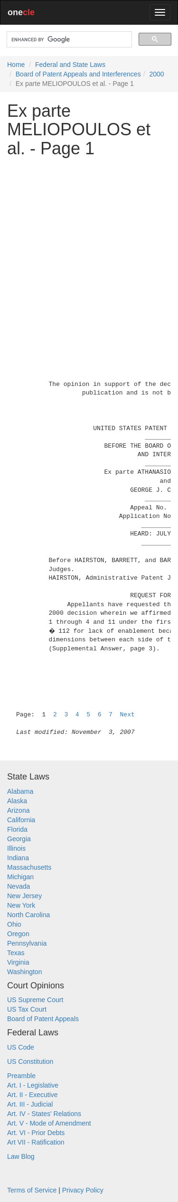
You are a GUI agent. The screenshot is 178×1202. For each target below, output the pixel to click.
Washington (24, 972)
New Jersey (24, 896)
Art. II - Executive (32, 1095)
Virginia (18, 962)
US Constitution (30, 1061)
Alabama (20, 791)
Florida (17, 829)
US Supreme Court (35, 1000)
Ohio (14, 924)
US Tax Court (27, 1009)
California (21, 820)
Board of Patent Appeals (43, 1019)
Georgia (19, 839)
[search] (68, 39)
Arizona (18, 810)
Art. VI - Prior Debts (36, 1132)
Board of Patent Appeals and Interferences (78, 74)
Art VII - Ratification (36, 1142)
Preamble (21, 1076)
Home (16, 64)
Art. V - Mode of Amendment (49, 1123)
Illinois (16, 848)
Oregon (18, 934)
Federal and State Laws (70, 64)
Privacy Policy (82, 1190)
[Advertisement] (89, 254)
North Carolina (28, 915)
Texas (16, 953)
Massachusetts (29, 867)
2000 (156, 74)
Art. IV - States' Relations (44, 1113)
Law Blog (21, 1156)
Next (127, 714)
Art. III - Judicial (30, 1104)
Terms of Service (31, 1190)
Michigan (20, 877)
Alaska (17, 801)
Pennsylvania (27, 943)
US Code (20, 1047)
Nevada (18, 886)
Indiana (18, 858)
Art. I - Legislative (32, 1085)
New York (21, 905)
